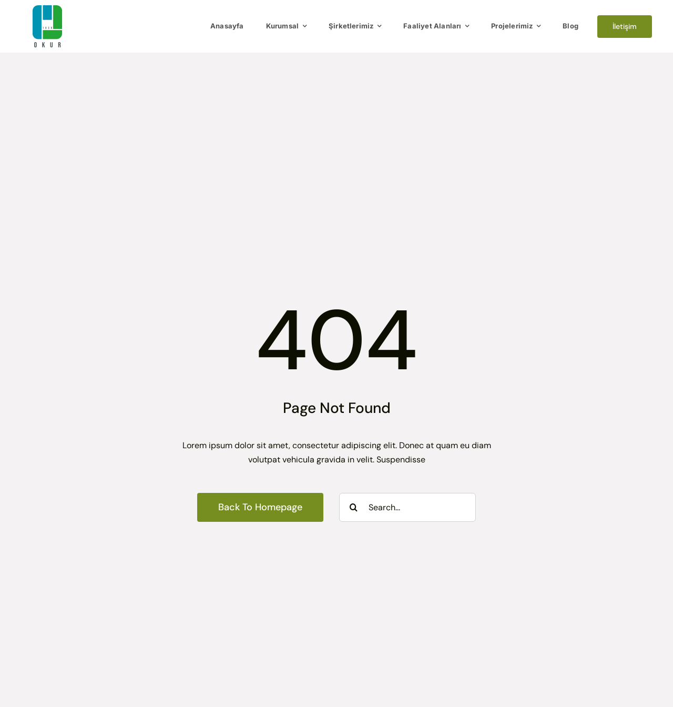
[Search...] (407, 507)
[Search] (353, 507)
